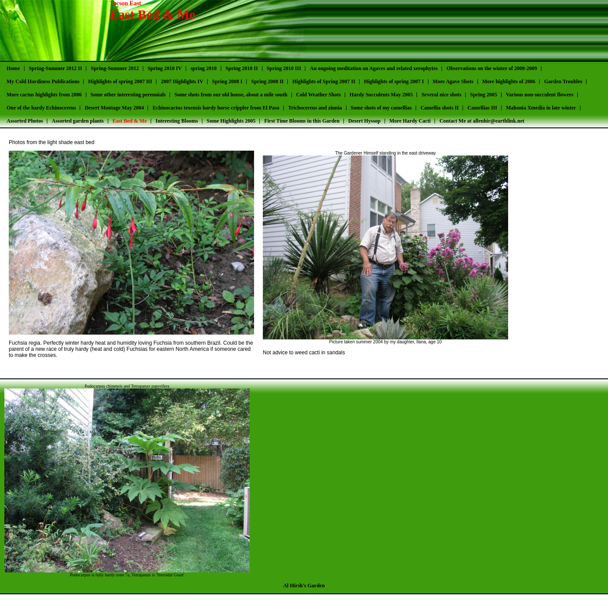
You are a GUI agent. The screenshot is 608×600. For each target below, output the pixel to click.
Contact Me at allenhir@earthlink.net (481, 121)
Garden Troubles (563, 81)
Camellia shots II (440, 108)
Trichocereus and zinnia (315, 108)
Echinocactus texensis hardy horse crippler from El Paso (215, 108)
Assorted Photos (25, 121)
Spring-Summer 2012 (114, 68)
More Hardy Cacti (410, 121)
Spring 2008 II (267, 81)
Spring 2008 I (227, 81)
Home (13, 68)
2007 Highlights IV (182, 81)
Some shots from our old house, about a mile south (230, 95)
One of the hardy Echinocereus (41, 108)
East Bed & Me (130, 121)
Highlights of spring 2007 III (120, 81)
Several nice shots (441, 95)
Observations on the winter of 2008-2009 (491, 68)
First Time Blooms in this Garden (301, 121)
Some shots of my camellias (381, 108)
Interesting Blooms (177, 121)
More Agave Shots (453, 81)
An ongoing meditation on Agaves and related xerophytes (374, 68)
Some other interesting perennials (128, 95)
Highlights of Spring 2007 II (323, 81)
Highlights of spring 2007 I (394, 81)
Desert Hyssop (364, 121)
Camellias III (482, 108)
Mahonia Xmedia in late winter (541, 108)
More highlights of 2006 (508, 81)
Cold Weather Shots (318, 95)
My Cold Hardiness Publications (43, 81)
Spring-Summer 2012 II (55, 68)
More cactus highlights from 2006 (44, 95)
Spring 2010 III (284, 68)
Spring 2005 (483, 95)
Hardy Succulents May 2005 (381, 95)
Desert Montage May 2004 (114, 108)
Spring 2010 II (242, 68)
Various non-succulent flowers (539, 95)
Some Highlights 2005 (231, 121)
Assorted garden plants (78, 121)
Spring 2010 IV (165, 68)
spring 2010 (204, 68)
